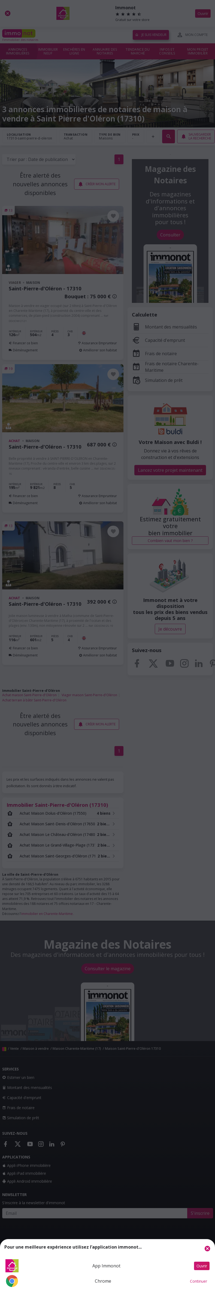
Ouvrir (201, 1265)
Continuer (198, 1281)
